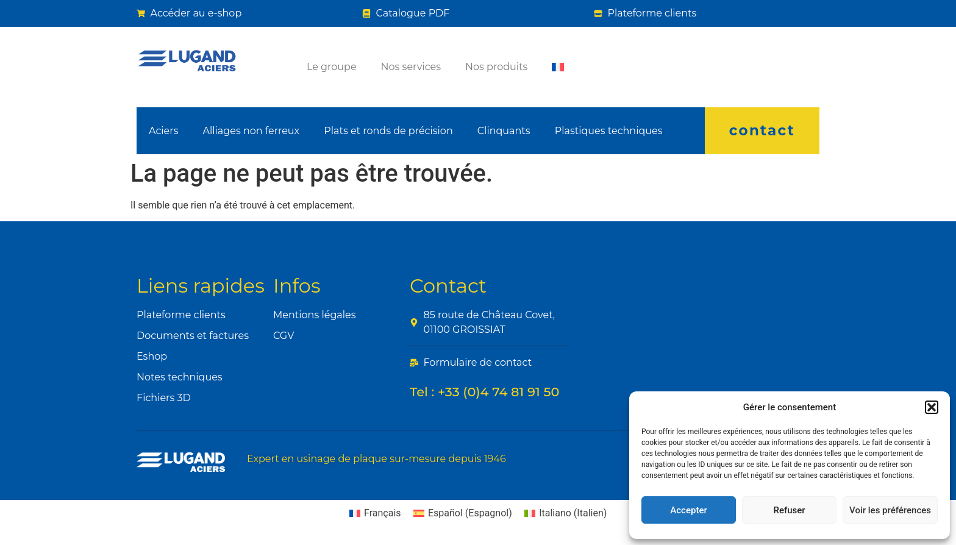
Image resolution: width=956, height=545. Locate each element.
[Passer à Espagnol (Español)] (462, 513)
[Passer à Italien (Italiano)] (565, 513)
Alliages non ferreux (250, 131)
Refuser (789, 510)
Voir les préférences (890, 510)
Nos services (411, 67)
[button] (932, 407)
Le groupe (332, 67)
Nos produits (496, 67)
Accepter (688, 510)
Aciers (163, 131)
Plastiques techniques (609, 131)
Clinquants (503, 131)
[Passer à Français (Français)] (375, 513)
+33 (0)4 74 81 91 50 (499, 391)
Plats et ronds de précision (388, 131)
